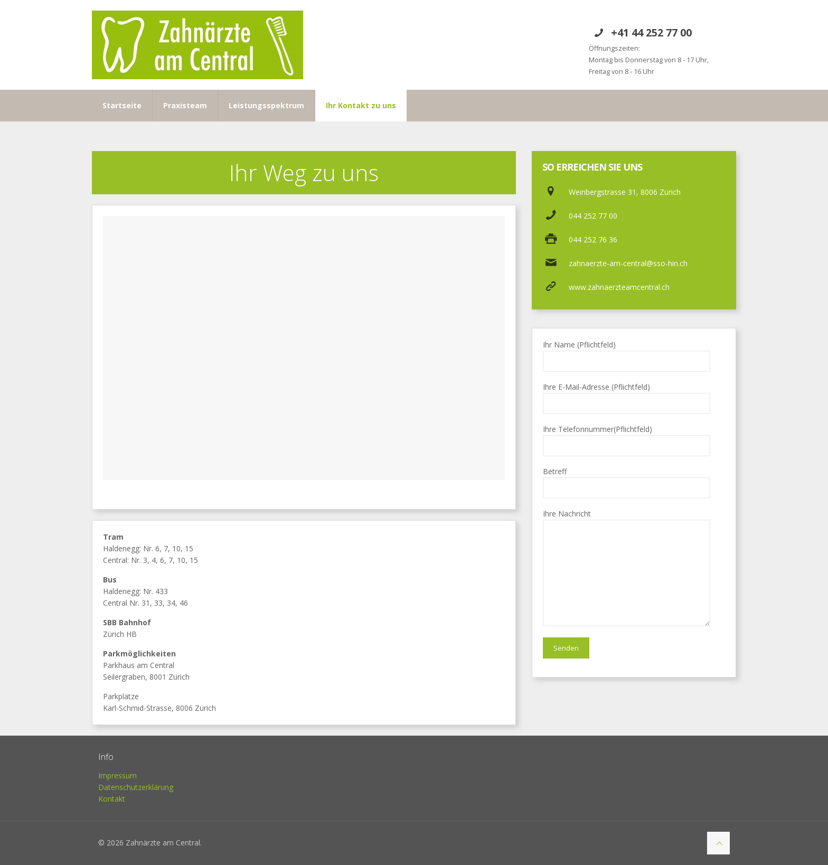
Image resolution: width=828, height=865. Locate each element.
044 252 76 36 (593, 239)
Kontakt (111, 799)
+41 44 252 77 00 (651, 32)
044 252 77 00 (593, 216)
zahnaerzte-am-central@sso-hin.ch (628, 263)
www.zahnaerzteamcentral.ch (619, 287)
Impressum (117, 775)
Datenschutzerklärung (135, 787)
